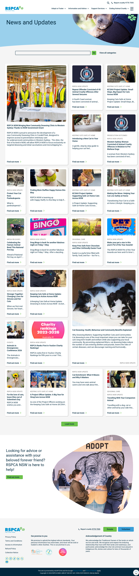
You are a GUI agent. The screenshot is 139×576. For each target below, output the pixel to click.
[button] (58, 8)
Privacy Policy (77, 571)
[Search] (52, 53)
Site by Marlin (94, 573)
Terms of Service (91, 571)
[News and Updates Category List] (111, 53)
